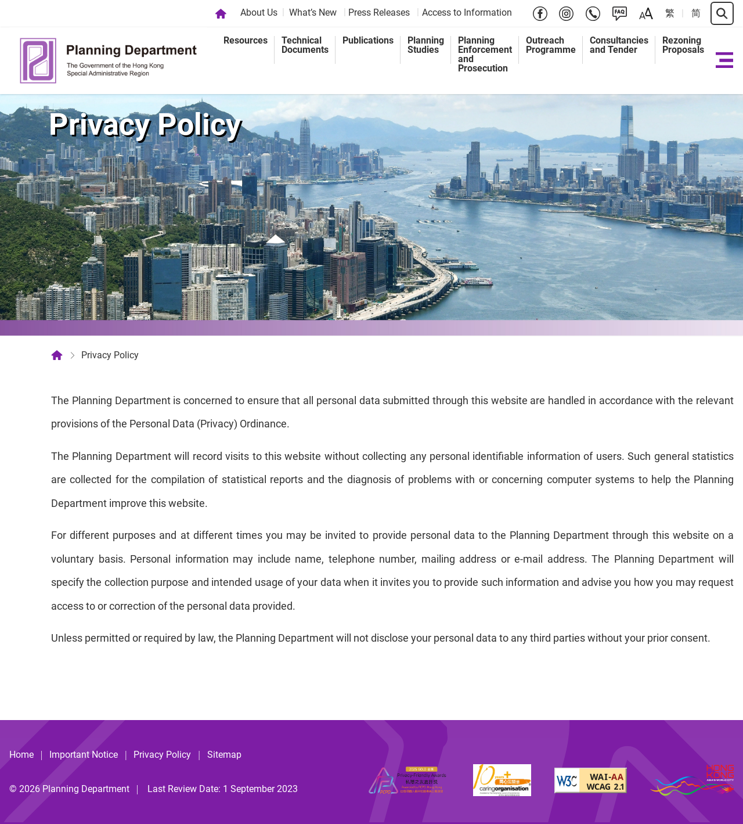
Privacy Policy (162, 754)
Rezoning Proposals (683, 45)
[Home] (220, 13)
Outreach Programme (551, 45)
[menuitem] (260, 13)
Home (21, 754)
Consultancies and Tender (619, 45)
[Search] (722, 13)
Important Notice (83, 754)
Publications (368, 40)
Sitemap (224, 754)
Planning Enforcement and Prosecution (485, 54)
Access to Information (467, 12)
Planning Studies (425, 45)
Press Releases (379, 12)
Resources (245, 40)
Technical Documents (305, 45)
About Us (258, 12)
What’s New (313, 12)
